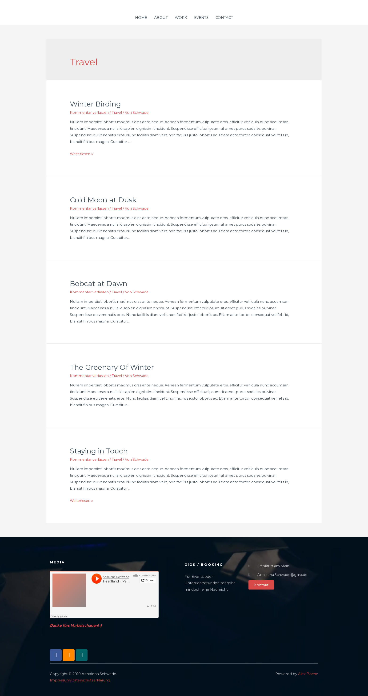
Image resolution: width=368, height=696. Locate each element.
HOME (141, 17)
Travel (118, 112)
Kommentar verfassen (90, 112)
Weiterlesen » (82, 153)
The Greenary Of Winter (112, 366)
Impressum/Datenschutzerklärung (81, 679)
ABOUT (161, 17)
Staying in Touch (99, 450)
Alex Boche (307, 673)
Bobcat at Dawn (98, 283)
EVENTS (201, 17)
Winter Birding (95, 104)
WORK (181, 17)
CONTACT (224, 17)
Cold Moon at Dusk (103, 199)
